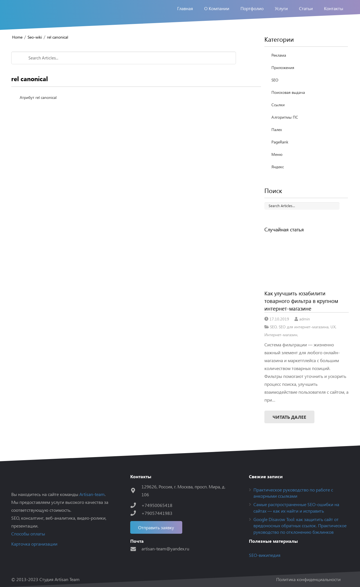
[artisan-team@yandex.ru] (135, 548)
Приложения (282, 67)
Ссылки (278, 104)
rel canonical (57, 37)
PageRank (279, 142)
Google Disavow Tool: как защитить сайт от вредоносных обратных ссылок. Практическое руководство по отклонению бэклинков (299, 525)
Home (17, 37)
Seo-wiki (35, 37)
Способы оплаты (28, 534)
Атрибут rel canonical (38, 97)
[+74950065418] (135, 505)
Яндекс (277, 166)
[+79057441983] (135, 513)
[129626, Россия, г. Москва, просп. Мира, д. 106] (135, 490)
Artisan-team (92, 494)
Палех (276, 129)
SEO (274, 80)
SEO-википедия (264, 555)
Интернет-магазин (280, 334)
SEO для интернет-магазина (303, 326)
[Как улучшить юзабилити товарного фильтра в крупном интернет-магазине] (306, 261)
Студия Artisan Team (59, 579)
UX (333, 326)
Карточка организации (34, 544)
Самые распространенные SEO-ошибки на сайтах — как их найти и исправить (296, 507)
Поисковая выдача (288, 92)
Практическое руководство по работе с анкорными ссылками (293, 493)
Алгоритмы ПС (284, 117)
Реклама (278, 55)
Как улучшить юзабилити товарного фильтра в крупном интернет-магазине (301, 300)
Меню (276, 154)
